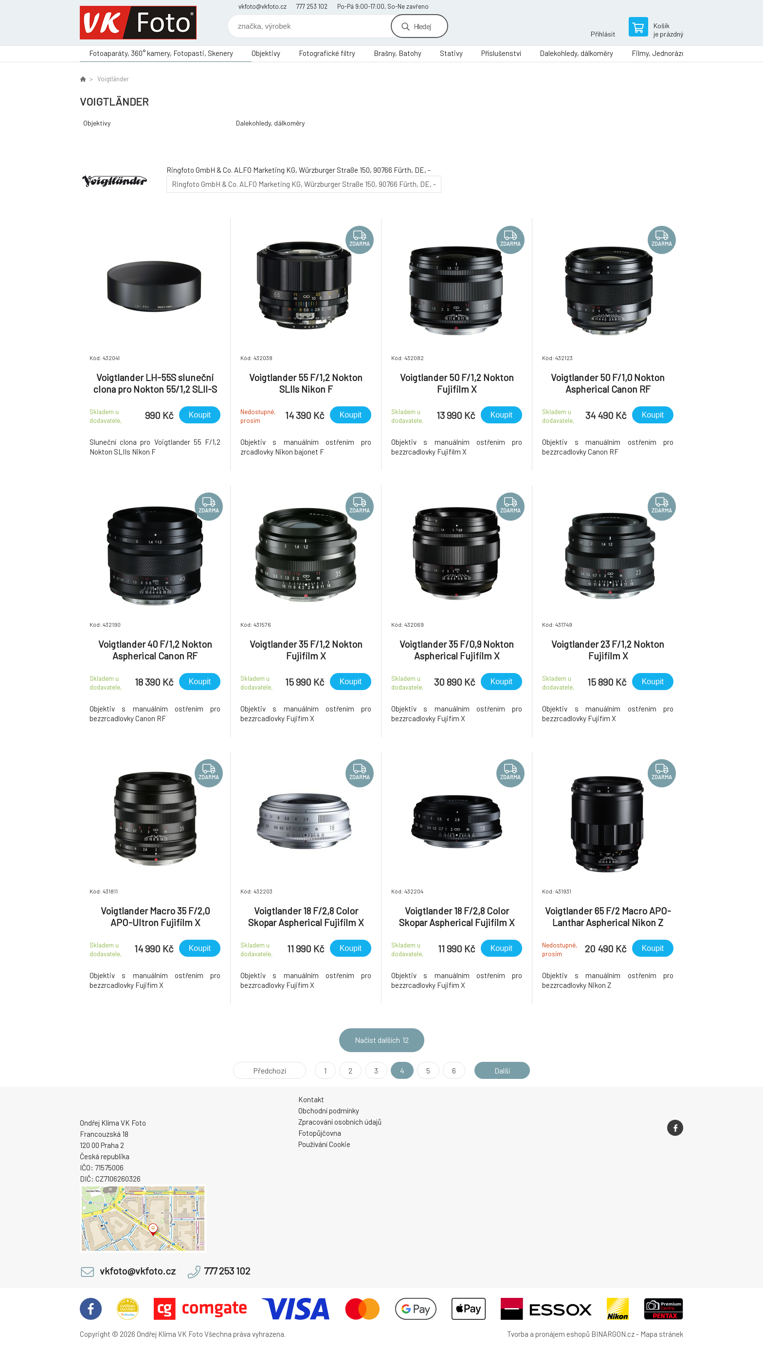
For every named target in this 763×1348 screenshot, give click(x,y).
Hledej (422, 26)
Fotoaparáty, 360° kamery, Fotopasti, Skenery (161, 53)
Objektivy (266, 53)
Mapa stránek (661, 1334)
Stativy (451, 53)
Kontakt (311, 1099)
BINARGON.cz (613, 1334)
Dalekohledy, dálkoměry (576, 53)
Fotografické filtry (327, 53)
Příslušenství (501, 53)
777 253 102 (311, 6)
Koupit (200, 415)
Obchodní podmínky (328, 1110)
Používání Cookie (324, 1144)
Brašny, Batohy (397, 53)
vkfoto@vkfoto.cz (262, 6)
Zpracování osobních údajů (340, 1121)
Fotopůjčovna (319, 1133)
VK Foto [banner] (138, 22)
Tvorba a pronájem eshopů (548, 1334)
